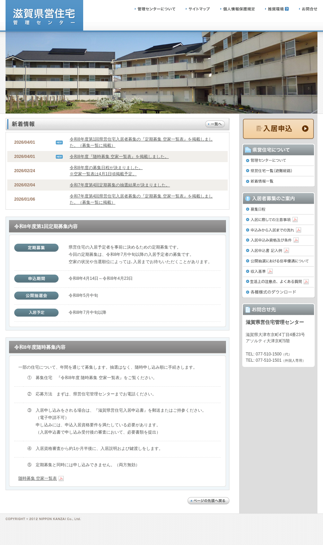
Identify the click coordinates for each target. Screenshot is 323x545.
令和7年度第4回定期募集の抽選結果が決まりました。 (120, 185)
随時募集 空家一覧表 (41, 478)
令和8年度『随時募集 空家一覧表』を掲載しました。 (119, 156)
